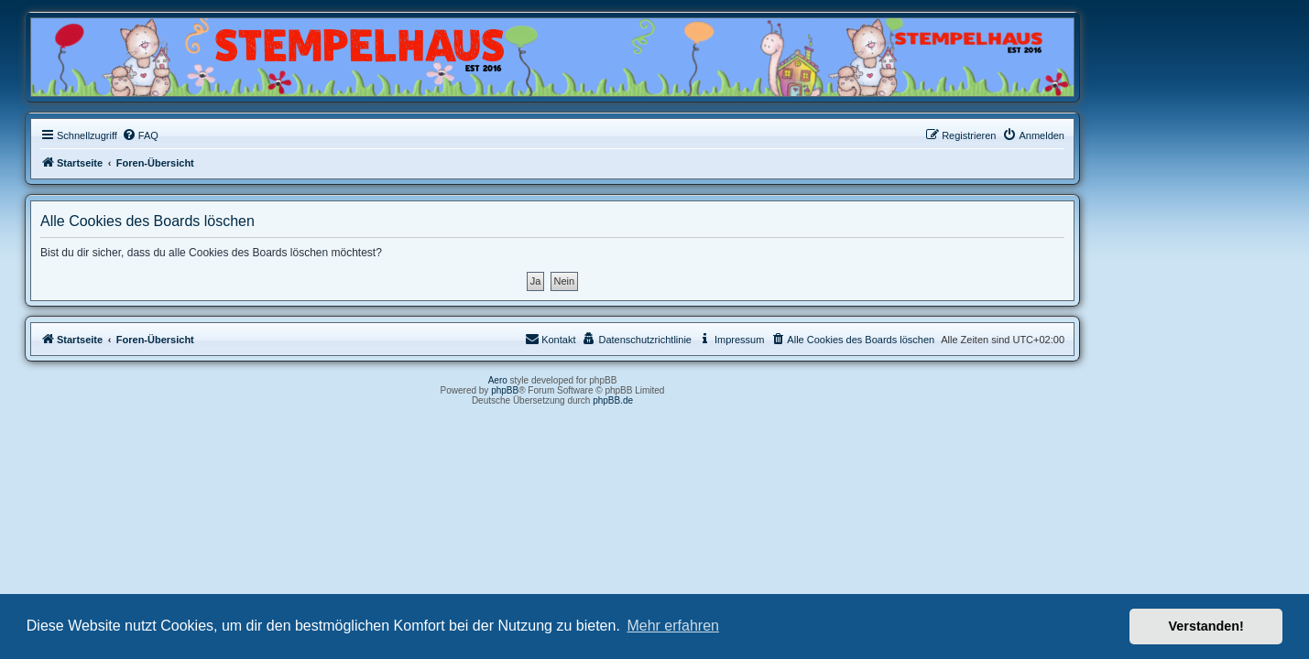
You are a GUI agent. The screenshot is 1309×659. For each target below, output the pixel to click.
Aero (599, 380)
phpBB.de (715, 400)
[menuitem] (242, 135)
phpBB (607, 390)
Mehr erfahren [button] (673, 625)
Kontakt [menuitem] (652, 338)
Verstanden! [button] (1206, 626)
